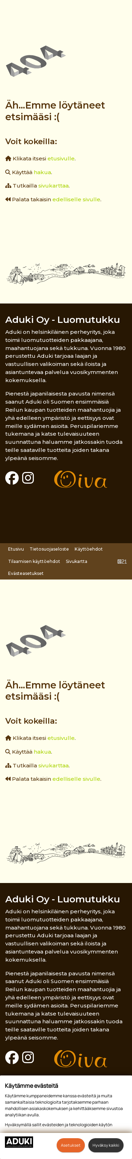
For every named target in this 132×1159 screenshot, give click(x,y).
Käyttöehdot (89, 549)
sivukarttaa (53, 185)
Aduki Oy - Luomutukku (62, 319)
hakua (42, 172)
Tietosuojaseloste (49, 549)
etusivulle (61, 158)
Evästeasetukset (26, 573)
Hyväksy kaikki (106, 1145)
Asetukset (71, 1145)
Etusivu (16, 549)
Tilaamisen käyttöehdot (34, 561)
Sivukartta (76, 561)
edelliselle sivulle (76, 199)
